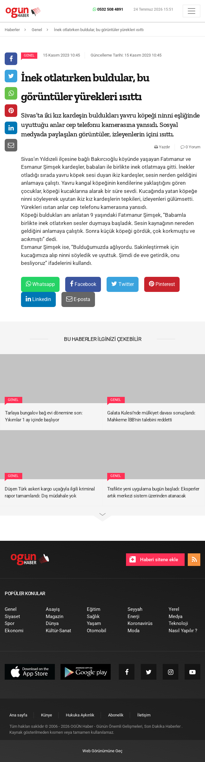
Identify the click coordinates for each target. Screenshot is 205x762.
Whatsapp (40, 284)
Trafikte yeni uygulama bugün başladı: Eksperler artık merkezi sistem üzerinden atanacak (153, 492)
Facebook (83, 284)
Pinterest (162, 284)
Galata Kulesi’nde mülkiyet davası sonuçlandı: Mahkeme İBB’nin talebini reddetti (151, 416)
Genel (29, 55)
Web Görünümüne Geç (102, 750)
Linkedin (38, 299)
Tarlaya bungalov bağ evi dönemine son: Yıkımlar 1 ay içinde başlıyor (43, 416)
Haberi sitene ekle (153, 559)
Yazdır (162, 147)
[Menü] (191, 11)
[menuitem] (20, 609)
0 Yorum (190, 147)
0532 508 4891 (108, 9)
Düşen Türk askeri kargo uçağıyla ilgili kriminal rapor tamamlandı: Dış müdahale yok (50, 492)
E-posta (78, 299)
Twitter (122, 284)
